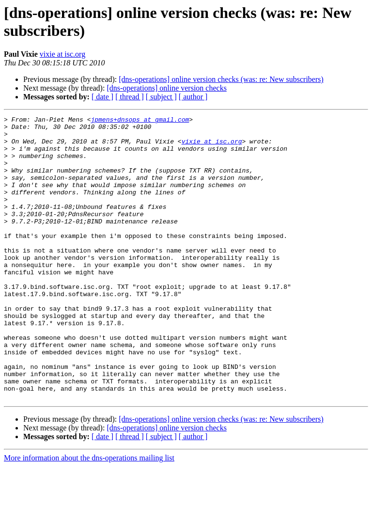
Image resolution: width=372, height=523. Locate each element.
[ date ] (102, 97)
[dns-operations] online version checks (166, 88)
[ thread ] (129, 97)
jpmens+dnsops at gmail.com (140, 120)
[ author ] (193, 97)
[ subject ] (161, 97)
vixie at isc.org (62, 54)
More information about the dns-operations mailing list (89, 514)
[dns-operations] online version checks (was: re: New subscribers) (221, 79)
